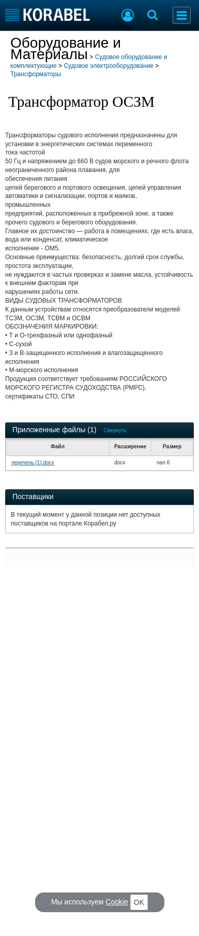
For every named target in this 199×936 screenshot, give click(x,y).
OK (139, 902)
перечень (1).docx (32, 462)
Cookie (116, 902)
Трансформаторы (35, 74)
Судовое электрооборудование (109, 65)
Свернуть (114, 430)
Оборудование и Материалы (65, 48)
